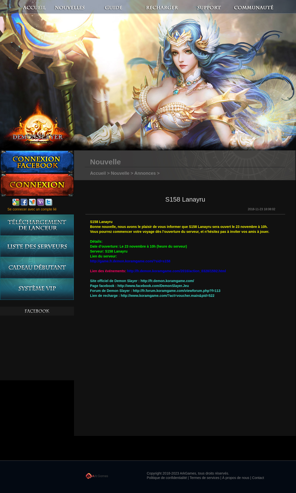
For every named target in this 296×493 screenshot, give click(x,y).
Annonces (145, 173)
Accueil (44, 7)
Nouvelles (89, 7)
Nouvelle (120, 173)
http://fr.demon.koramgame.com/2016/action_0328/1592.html (176, 271)
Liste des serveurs (37, 246)
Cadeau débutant (37, 268)
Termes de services (205, 478)
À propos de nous (235, 478)
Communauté (247, 7)
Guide (124, 7)
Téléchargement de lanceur (37, 225)
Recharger (167, 7)
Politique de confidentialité (167, 478)
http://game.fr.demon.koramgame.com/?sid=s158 (130, 261)
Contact (258, 478)
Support (212, 7)
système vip (37, 289)
